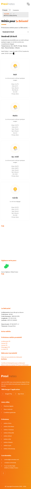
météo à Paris (7, 423)
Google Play (8, 394)
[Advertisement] (15, 244)
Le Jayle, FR (4, 349)
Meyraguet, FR (5, 347)
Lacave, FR (4, 343)
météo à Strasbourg (9, 448)
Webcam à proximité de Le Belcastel (11, 357)
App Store (21, 394)
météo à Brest (8, 436)
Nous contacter (8, 409)
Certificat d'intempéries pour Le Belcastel (13, 363)
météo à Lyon (7, 445)
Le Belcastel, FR (5, 341)
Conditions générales (10, 412)
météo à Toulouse (9, 429)
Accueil (6, 13)
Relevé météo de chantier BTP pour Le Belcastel (14, 365)
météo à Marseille (9, 433)
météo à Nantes (8, 442)
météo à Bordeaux (9, 426)
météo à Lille (7, 439)
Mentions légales (8, 406)
